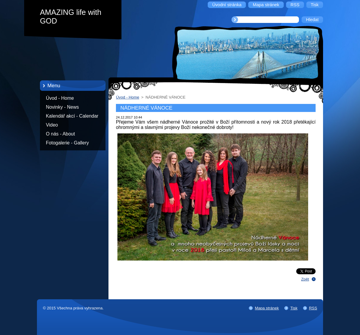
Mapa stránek (267, 308)
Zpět (305, 279)
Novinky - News (62, 107)
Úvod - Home (60, 98)
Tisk (293, 308)
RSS (313, 308)
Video (52, 124)
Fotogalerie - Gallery (67, 142)
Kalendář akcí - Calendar (72, 116)
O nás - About (60, 133)
